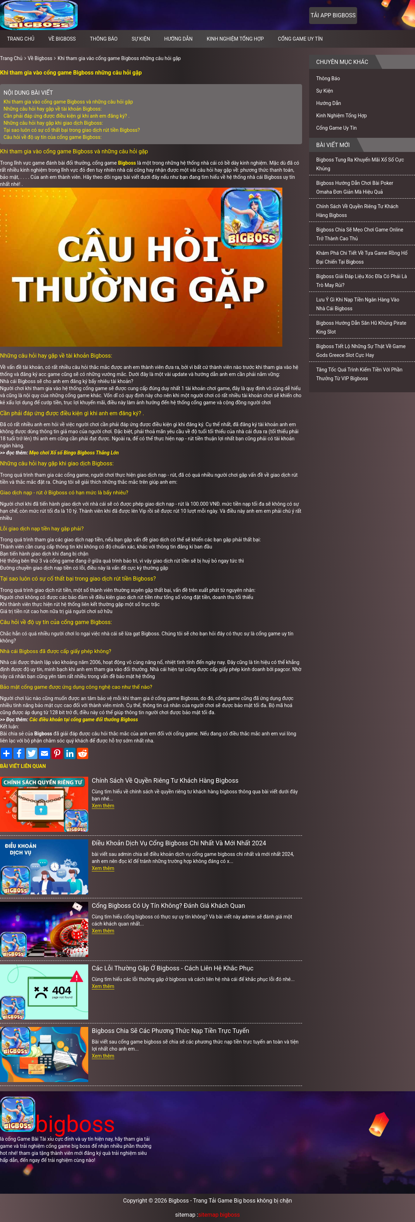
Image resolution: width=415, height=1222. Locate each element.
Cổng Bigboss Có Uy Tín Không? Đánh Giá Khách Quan (168, 905)
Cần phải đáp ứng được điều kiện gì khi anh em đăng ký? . (67, 116)
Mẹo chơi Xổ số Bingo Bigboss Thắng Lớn (74, 453)
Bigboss (127, 163)
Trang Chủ (11, 58)
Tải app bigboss (333, 15)
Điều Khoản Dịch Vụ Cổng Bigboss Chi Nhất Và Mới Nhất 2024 (179, 843)
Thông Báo (104, 39)
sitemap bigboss (219, 1214)
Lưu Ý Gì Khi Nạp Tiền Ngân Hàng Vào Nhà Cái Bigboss (357, 304)
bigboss (57, 1124)
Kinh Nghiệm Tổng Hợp (235, 39)
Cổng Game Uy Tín (300, 39)
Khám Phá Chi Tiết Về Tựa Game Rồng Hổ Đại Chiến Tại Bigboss (362, 257)
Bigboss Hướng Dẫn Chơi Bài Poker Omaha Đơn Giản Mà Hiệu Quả (354, 187)
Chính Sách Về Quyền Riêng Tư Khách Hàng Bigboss (165, 780)
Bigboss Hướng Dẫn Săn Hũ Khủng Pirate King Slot (361, 327)
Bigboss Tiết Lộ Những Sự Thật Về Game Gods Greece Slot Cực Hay (360, 350)
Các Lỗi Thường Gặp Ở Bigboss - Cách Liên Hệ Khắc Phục (172, 968)
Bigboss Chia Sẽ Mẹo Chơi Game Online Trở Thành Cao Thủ (359, 234)
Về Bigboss (62, 39)
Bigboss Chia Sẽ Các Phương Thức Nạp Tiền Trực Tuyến (170, 1030)
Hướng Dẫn (178, 39)
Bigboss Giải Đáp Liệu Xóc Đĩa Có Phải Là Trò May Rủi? (361, 281)
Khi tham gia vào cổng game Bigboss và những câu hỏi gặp (68, 102)
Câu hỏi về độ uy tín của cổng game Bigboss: (53, 137)
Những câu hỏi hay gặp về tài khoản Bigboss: (53, 109)
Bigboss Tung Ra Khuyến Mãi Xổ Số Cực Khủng (360, 164)
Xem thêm (103, 806)
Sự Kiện (141, 39)
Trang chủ (20, 39)
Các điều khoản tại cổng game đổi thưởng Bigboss (83, 719)
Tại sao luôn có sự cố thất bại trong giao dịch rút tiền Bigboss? (72, 130)
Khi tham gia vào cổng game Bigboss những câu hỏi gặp (119, 58)
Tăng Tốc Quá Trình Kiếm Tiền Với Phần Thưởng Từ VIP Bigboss (359, 374)
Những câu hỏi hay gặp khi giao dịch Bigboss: (53, 123)
